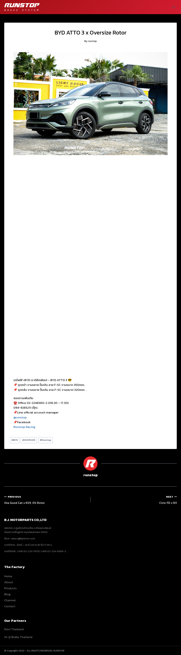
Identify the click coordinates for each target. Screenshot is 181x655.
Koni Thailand (14, 629)
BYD (14, 440)
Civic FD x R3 (135, 499)
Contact (9, 606)
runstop (92, 41)
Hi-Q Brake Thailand (18, 637)
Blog (7, 594)
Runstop (45, 440)
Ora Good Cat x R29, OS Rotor (45, 499)
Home (8, 576)
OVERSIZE (28, 440)
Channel (10, 600)
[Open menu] (173, 7)
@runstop (20, 417)
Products (10, 588)
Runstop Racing (24, 427)
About (8, 582)
